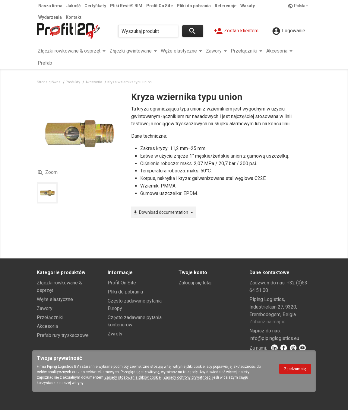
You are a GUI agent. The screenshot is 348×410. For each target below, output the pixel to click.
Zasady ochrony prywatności (187, 377)
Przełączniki (50, 317)
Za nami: (258, 348)
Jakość (73, 5)
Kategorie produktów (61, 272)
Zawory (44, 308)
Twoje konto (193, 272)
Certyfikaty (95, 5)
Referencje (225, 5)
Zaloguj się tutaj (195, 283)
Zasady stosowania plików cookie (132, 377)
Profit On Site (159, 5)
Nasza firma (50, 5)
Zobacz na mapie (267, 322)
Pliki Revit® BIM (126, 5)
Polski (299, 6)
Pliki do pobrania (194, 5)
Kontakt (73, 17)
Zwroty (115, 334)
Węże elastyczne (55, 299)
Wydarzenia (50, 17)
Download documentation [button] (164, 212)
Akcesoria (47, 326)
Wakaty (247, 5)
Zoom (47, 172)
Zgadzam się (295, 369)
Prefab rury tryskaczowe (63, 335)
